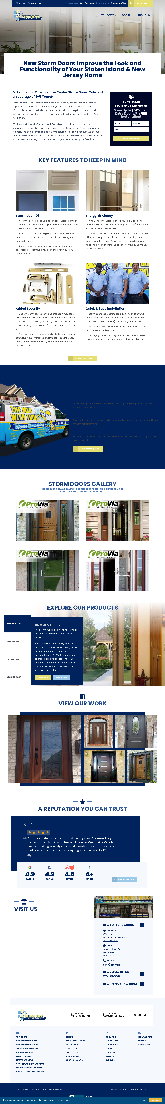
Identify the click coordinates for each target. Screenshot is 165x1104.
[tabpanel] (98, 646)
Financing (143, 1045)
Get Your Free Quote (81, 358)
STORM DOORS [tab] (14, 663)
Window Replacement (27, 1045)
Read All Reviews (123, 884)
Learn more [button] (68, 1100)
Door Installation (75, 1064)
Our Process (112, 1045)
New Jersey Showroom (123, 989)
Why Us (20, 3)
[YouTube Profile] (140, 1020)
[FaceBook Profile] (135, 1020)
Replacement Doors (75, 1045)
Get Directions (110, 945)
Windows (107, 15)
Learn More (61, 683)
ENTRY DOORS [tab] (13, 649)
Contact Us (34, 3)
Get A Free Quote (139, 3)
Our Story (111, 1053)
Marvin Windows (24, 1064)
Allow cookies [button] (155, 1100)
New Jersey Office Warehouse (123, 979)
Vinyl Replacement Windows (30, 1068)
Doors (126, 15)
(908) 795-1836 (115, 1021)
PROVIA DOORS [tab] (14, 641)
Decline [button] (144, 1100)
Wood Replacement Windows (30, 1076)
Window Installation (27, 1049)
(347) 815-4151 (112, 969)
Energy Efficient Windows (29, 1072)
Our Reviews (112, 1049)
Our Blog (110, 1064)
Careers (110, 1060)
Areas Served (144, 1049)
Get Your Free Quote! (86, 449)
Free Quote (43, 683)
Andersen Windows (26, 1056)
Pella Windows (23, 1060)
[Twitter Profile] (145, 1020)
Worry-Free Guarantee (52, 1094)
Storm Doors (72, 1060)
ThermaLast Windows (27, 1053)
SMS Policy (36, 1094)
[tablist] (17, 653)
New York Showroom (123, 930)
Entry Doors (72, 1056)
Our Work (110, 1056)
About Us (144, 15)
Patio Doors (72, 1053)
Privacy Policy (24, 1094)
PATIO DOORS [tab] (13, 656)
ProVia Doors (72, 1049)
